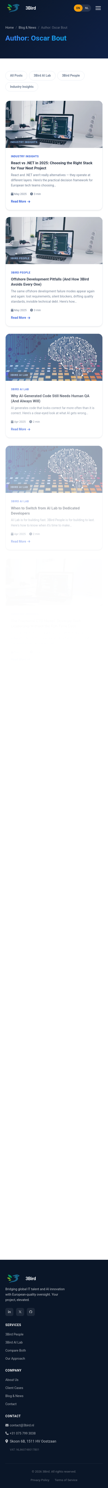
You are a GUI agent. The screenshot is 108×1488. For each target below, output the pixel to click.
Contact (11, 1404)
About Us (12, 1380)
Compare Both (15, 1350)
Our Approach (15, 1359)
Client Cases (14, 1388)
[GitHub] (31, 1312)
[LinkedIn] (9, 1312)
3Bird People (71, 75)
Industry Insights (21, 86)
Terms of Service (66, 1480)
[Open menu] (98, 8)
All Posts (16, 75)
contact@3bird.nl (19, 1425)
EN (78, 8)
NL (87, 8)
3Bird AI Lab (42, 75)
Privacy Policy (40, 1480)
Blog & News (27, 27)
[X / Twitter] (20, 1312)
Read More (20, 202)
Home (9, 27)
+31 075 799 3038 (20, 1433)
